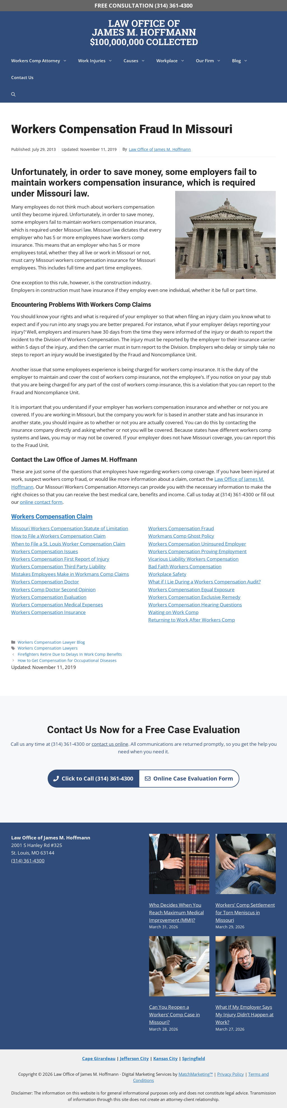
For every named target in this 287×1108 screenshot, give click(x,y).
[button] (13, 94)
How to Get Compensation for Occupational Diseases (67, 660)
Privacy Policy (230, 1074)
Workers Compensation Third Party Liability (58, 566)
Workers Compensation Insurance (48, 612)
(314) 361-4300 (28, 860)
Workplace (173, 60)
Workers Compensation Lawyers (48, 648)
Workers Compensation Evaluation (48, 597)
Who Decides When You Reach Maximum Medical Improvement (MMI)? (176, 912)
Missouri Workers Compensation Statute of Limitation (69, 528)
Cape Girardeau (98, 1058)
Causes (137, 60)
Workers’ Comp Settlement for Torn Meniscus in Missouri (245, 912)
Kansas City (165, 1058)
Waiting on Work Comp (173, 612)
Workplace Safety (167, 574)
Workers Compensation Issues (44, 551)
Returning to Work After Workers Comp (191, 620)
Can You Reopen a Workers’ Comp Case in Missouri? (174, 1014)
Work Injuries (98, 60)
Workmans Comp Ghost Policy (181, 536)
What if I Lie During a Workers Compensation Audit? (204, 581)
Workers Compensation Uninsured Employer (197, 544)
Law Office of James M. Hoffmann (160, 149)
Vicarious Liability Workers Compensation (193, 559)
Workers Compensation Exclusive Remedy (194, 597)
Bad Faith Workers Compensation (184, 566)
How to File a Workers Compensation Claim (58, 536)
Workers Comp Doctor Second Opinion (53, 589)
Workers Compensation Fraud (181, 528)
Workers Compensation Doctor (45, 581)
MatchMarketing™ (196, 1074)
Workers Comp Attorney (42, 60)
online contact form (41, 502)
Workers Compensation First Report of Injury (60, 559)
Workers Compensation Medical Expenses (57, 604)
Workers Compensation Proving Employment (197, 551)
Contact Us (22, 77)
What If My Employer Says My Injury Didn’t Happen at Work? (245, 1014)
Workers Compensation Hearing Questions (195, 604)
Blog (242, 60)
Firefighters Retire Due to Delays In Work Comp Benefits (70, 654)
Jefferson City (134, 1058)
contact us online (110, 744)
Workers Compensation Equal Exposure (191, 589)
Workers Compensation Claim (51, 516)
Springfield (193, 1058)
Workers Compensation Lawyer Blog (51, 642)
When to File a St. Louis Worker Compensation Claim (68, 544)
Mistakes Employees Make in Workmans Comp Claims (70, 574)
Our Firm (211, 60)
